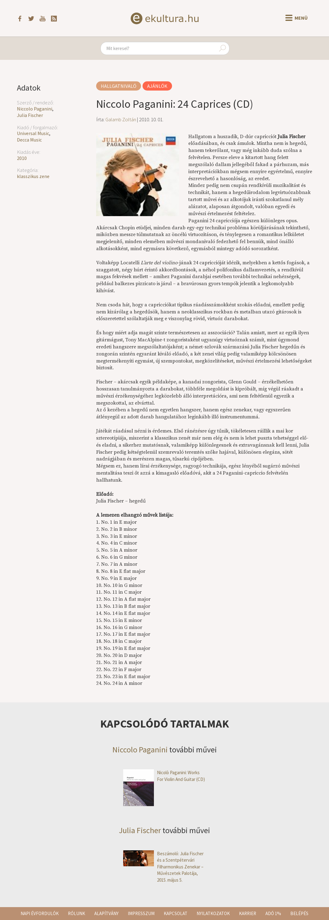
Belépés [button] (299, 913)
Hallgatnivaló (118, 86)
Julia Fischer (30, 115)
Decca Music (29, 140)
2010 (22, 158)
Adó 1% (273, 913)
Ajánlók (157, 86)
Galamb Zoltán (120, 119)
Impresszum (141, 913)
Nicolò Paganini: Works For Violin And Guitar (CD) (164, 775)
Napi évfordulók (40, 913)
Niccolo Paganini (34, 109)
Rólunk (76, 913)
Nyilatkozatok (213, 913)
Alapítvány (106, 913)
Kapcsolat (175, 913)
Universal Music (33, 133)
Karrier (247, 913)
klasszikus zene (33, 176)
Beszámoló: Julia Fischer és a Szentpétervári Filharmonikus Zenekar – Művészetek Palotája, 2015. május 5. (163, 866)
